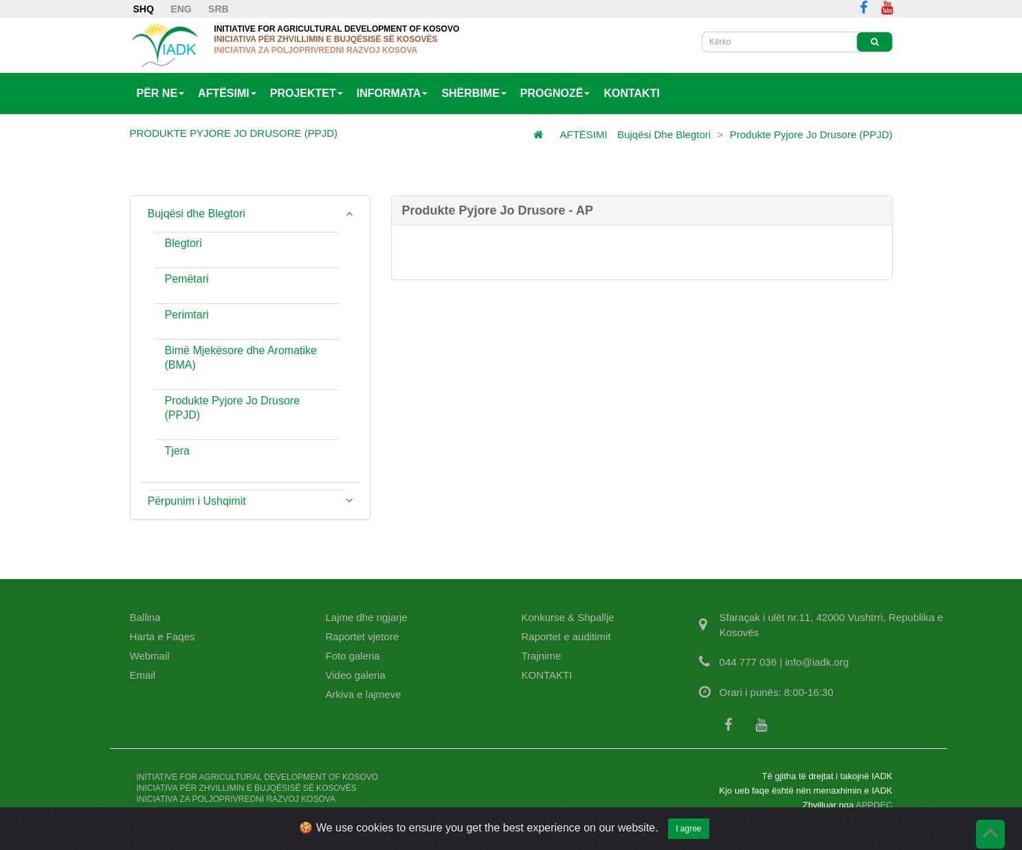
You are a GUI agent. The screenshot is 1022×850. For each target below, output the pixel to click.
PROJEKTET (306, 93)
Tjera (177, 451)
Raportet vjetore (362, 636)
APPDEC (874, 805)
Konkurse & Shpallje (568, 617)
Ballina (145, 617)
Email (143, 675)
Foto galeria (353, 656)
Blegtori (183, 243)
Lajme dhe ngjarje (367, 617)
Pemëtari (187, 279)
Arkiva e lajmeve (363, 694)
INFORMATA (392, 93)
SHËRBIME (473, 93)
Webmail (150, 656)
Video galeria (356, 675)
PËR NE (161, 93)
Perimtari (187, 314)
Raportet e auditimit (566, 636)
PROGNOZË (555, 93)
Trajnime (542, 656)
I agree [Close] (688, 836)
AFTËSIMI (227, 93)
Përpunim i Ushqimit (197, 501)
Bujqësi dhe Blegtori (664, 134)
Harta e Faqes (162, 636)
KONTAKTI (631, 93)
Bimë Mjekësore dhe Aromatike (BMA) (241, 358)
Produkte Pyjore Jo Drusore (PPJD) (811, 134)
